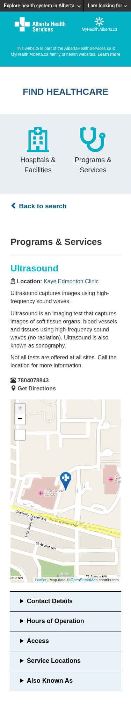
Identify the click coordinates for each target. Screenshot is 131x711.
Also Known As (50, 680)
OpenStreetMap (84, 580)
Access (38, 640)
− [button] (20, 419)
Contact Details (50, 601)
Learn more (108, 54)
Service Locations (54, 660)
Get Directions (36, 388)
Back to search (38, 206)
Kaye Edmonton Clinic (71, 281)
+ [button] (20, 409)
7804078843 (33, 380)
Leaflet (40, 580)
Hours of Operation (55, 621)
